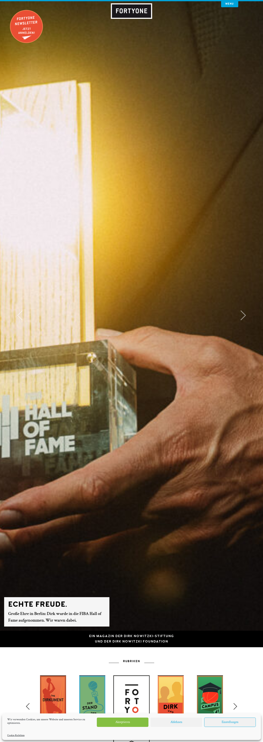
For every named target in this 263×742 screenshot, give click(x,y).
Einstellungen (230, 722)
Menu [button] (229, 3)
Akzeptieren (122, 722)
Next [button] (235, 706)
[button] (19, 315)
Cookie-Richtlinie (16, 735)
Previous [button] (27, 706)
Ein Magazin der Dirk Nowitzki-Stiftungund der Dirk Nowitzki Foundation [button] (131, 639)
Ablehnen (176, 722)
